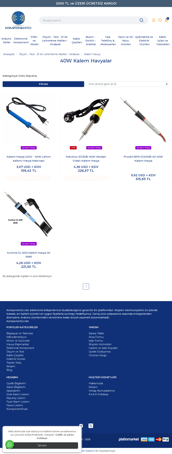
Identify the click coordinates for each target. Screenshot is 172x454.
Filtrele (43, 84)
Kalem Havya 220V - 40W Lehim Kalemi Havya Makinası (29, 158)
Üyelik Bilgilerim (16, 383)
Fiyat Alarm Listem (18, 401)
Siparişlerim (13, 390)
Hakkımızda (96, 383)
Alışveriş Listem (15, 398)
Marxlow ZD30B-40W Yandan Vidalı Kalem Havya (86, 158)
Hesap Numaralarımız (102, 390)
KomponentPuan (17, 409)
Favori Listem (14, 405)
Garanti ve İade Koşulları (103, 348)
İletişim (93, 387)
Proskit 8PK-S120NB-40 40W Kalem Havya (143, 158)
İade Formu (96, 340)
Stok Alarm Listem (17, 394)
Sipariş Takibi (96, 333)
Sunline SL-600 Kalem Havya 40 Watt (28, 254)
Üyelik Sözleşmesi (100, 351)
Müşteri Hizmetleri (100, 344)
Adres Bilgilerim (15, 387)
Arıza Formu (96, 337)
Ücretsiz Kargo (98, 355)
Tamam (42, 445)
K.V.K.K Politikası (98, 394)
